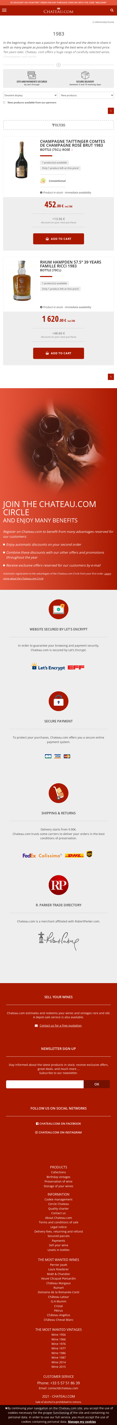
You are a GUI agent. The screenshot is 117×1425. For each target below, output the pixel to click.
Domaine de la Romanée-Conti (58, 1292)
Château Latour (58, 1296)
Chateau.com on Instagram (58, 1132)
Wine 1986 (58, 1353)
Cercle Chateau (58, 1204)
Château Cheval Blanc (58, 1319)
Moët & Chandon (58, 1274)
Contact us (58, 1213)
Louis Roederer (58, 1269)
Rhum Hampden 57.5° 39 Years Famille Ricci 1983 (70, 266)
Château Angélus (58, 1315)
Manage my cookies (82, 1422)
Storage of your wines (58, 1186)
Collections (58, 1172)
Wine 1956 (58, 1334)
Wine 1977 (58, 1348)
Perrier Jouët (58, 1264)
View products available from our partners (29, 102)
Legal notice (58, 1227)
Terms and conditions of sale (58, 1222)
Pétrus (58, 1310)
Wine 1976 (58, 1343)
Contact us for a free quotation (58, 1025)
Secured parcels (59, 1236)
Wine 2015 (58, 1366)
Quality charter (58, 1208)
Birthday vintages (58, 1177)
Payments (58, 1240)
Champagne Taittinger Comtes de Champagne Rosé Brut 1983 (72, 145)
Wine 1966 (58, 1339)
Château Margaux (58, 1283)
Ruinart (59, 1287)
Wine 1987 (58, 1357)
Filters (58, 125)
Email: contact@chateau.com (58, 1388)
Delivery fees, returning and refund (58, 1231)
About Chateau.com (58, 1217)
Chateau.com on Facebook (58, 1123)
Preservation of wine (58, 1181)
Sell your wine (58, 1245)
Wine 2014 (58, 1362)
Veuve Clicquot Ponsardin (58, 1278)
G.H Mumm (58, 1301)
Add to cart (58, 239)
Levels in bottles (59, 1249)
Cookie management (58, 1199)
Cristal (58, 1306)
